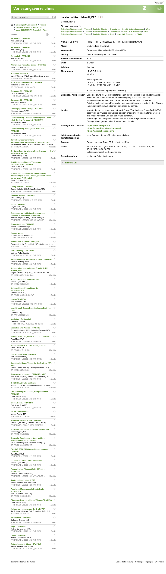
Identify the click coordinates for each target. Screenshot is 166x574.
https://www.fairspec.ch (98, 125)
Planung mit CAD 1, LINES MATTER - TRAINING (30, 337)
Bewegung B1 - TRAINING (22, 100)
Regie (112, 34)
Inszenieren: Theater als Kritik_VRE (25, 242)
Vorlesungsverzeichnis (33, 8)
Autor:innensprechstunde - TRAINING (26, 82)
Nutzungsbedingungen (144, 562)
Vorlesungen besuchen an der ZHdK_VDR (28, 509)
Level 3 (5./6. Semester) (132, 32)
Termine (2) (70, 162)
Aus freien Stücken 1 (19, 74)
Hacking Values (17, 233)
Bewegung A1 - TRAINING (21, 91)
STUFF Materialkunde (20, 412)
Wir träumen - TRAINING (21, 518)
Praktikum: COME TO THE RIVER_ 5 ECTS (28, 345)
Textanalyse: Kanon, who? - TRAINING (27, 460)
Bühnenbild (37, 27)
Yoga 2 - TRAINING (19, 535)
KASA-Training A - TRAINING (23, 251)
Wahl (45, 30)
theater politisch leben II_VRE (23, 480)
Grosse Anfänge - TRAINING (22, 224)
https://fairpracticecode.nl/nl (100, 131)
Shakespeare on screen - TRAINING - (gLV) (28, 374)
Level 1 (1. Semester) (125, 34)
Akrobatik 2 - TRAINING (21, 47)
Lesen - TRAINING (18, 299)
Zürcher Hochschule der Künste (23, 562)
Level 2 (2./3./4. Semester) (133, 29)
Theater (43, 25)
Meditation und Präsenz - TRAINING (26, 328)
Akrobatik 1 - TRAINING (21, 38)
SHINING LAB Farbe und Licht (23, 383)
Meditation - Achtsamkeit (21, 319)
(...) (62, 36)
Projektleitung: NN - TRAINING (23, 354)
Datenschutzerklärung (124, 562)
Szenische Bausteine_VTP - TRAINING (27, 420)
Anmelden (159, 3)
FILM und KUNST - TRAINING (23, 196)
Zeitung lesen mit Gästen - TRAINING (26, 544)
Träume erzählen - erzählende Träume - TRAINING (31, 500)
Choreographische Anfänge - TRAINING (27, 109)
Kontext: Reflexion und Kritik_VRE (25, 279)
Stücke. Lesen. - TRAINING (22, 403)
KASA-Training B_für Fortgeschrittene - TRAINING (32, 259)
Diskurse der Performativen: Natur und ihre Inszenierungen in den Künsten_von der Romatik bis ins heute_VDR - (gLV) (31, 175)
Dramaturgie (115, 29)
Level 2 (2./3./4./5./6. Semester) (28, 30)
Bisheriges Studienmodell (26, 25)
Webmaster (159, 562)
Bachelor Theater (23, 27)
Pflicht (139, 34)
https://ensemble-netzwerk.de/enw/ (104, 128)
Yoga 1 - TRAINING (19, 526)
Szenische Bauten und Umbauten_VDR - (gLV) (30, 429)
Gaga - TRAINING (18, 204)
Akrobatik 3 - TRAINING (21, 56)
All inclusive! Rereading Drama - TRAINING (29, 65)
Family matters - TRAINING (22, 187)
